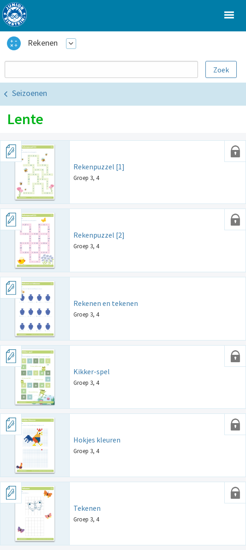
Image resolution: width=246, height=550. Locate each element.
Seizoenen (29, 93)
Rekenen (43, 42)
